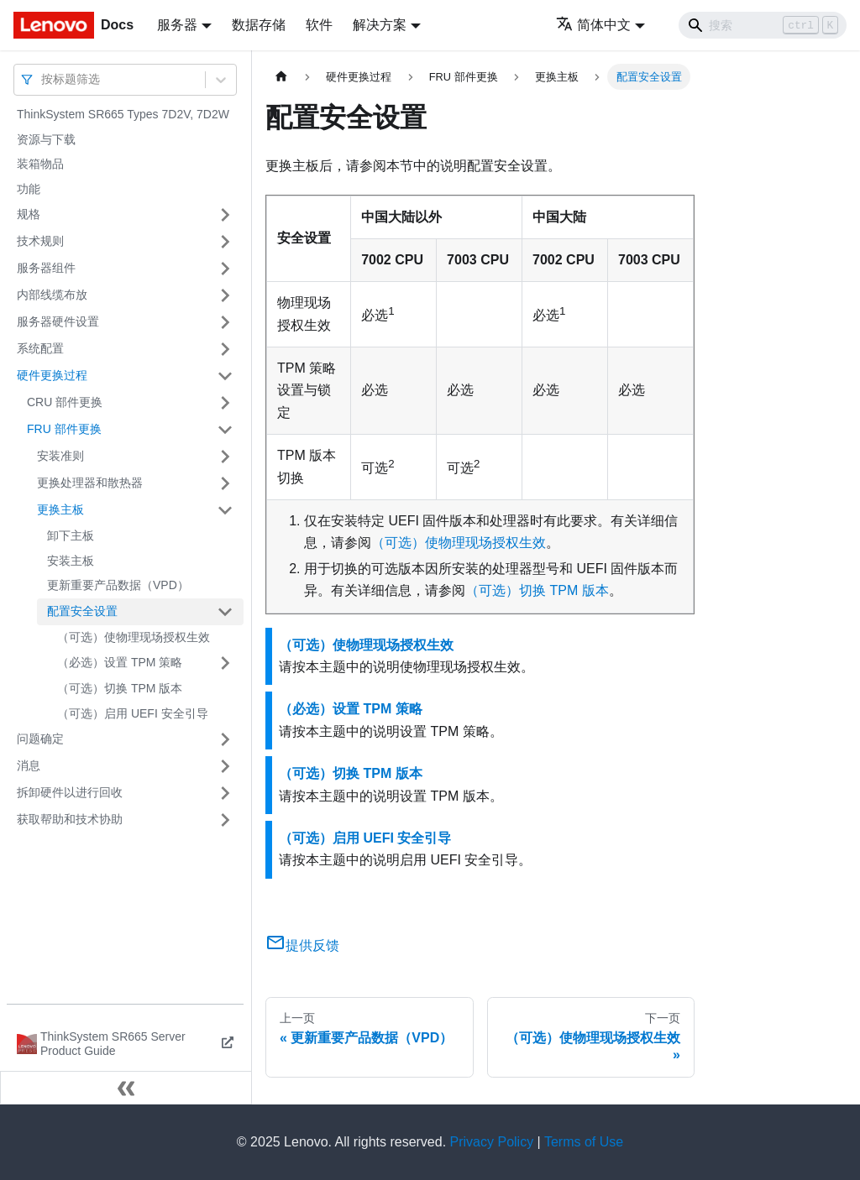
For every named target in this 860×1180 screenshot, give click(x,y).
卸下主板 (70, 535)
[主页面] (281, 77)
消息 (28, 765)
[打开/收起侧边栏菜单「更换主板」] (225, 510)
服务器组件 (46, 267)
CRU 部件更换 (64, 402)
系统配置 (40, 348)
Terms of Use (583, 1142)
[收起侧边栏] (126, 1087)
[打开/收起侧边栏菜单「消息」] (225, 766)
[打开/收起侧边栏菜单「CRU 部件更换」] (225, 402)
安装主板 (70, 560)
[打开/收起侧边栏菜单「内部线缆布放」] (225, 295)
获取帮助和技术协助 (70, 819)
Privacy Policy (492, 1142)
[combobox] (43, 79)
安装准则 (60, 455)
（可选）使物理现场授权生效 (133, 637)
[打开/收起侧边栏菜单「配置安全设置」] (225, 611)
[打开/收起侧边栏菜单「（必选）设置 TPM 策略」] (225, 663)
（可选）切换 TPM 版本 (119, 688)
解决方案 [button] (379, 25)
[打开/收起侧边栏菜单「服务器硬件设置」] (225, 322)
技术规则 (40, 241)
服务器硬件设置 (58, 321)
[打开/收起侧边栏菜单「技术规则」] (225, 241)
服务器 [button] (177, 25)
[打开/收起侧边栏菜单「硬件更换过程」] (225, 376)
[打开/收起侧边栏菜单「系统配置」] (225, 349)
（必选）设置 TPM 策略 (119, 662)
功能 (28, 189)
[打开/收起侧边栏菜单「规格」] (225, 214)
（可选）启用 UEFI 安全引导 (132, 713)
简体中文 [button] (593, 25)
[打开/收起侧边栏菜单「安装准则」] (225, 456)
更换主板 (60, 509)
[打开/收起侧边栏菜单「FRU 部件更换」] (225, 429)
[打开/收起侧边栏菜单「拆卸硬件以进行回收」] (225, 793)
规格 (28, 214)
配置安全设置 (82, 611)
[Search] (763, 25)
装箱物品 (40, 163)
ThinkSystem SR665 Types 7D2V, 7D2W (123, 114)
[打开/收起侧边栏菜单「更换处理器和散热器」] (225, 483)
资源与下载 (46, 139)
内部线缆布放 (52, 294)
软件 (319, 25)
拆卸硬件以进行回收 (70, 792)
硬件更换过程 (52, 375)
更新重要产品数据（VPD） (118, 585)
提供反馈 (302, 945)
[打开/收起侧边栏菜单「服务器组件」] (225, 268)
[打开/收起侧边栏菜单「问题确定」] (225, 739)
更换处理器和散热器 (90, 482)
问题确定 (40, 738)
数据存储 (259, 25)
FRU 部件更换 (64, 429)
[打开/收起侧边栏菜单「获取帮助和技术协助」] (225, 820)
